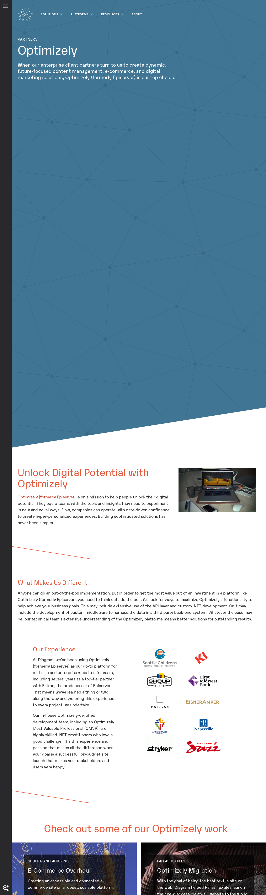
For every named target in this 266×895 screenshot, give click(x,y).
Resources (112, 14)
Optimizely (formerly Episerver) (47, 496)
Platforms (82, 14)
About (139, 14)
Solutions (52, 14)
